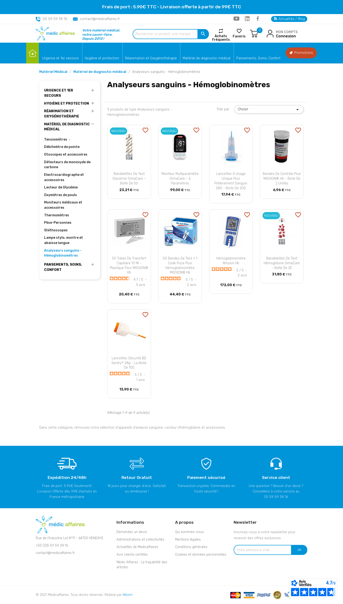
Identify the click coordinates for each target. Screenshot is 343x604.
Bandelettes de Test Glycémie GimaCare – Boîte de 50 (129, 178)
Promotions (301, 53)
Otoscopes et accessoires (65, 154)
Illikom (127, 595)
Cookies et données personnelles (200, 555)
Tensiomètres (55, 139)
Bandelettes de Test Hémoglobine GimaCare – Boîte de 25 (282, 263)
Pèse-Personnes (57, 223)
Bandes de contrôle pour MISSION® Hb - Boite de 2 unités (282, 178)
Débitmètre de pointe (62, 147)
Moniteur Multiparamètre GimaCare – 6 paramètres (180, 178)
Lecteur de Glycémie (61, 187)
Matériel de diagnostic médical (206, 58)
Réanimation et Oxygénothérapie (151, 58)
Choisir (269, 109)
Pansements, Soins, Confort (258, 58)
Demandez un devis (131, 532)
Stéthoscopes (56, 230)
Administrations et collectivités (140, 540)
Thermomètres (56, 215)
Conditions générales (191, 547)
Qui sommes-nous (189, 532)
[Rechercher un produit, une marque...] (171, 34)
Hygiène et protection (102, 58)
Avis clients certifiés (132, 555)
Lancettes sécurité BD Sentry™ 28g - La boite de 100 (128, 363)
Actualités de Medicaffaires (137, 547)
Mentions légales (188, 540)
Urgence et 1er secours (60, 58)
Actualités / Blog (289, 19)
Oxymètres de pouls (60, 195)
